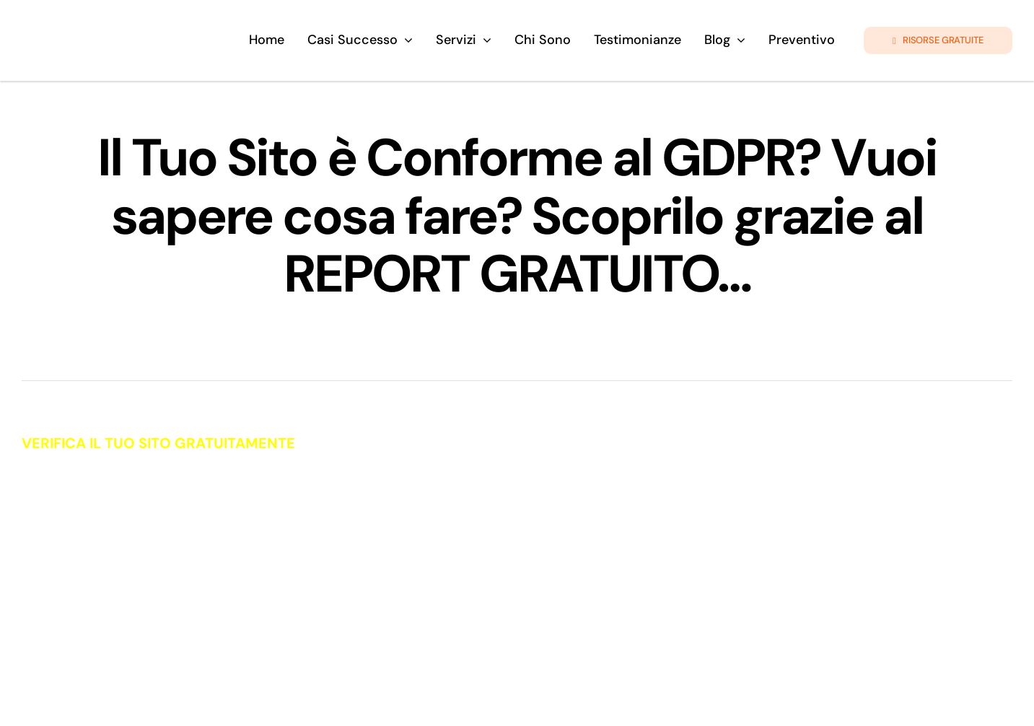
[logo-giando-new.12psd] (123, 25)
